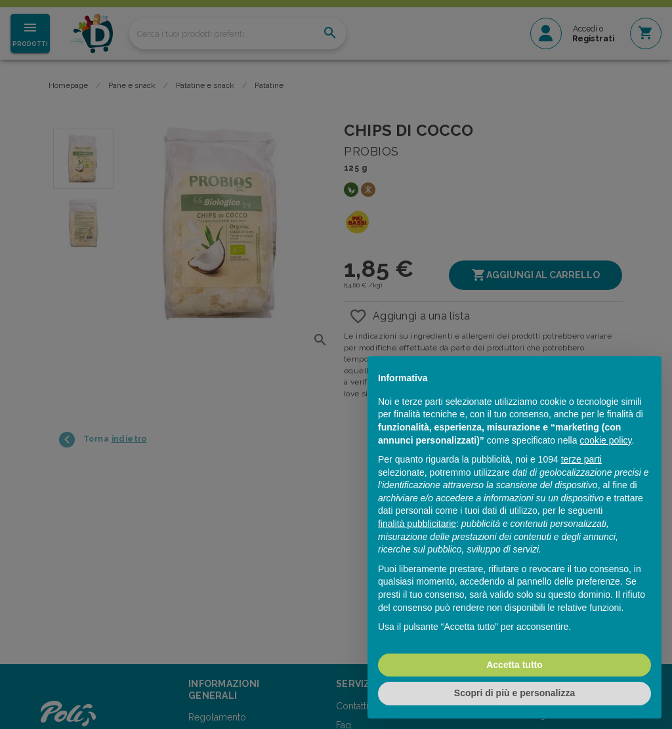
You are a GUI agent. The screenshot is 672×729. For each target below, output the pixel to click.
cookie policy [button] (605, 440)
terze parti (581, 459)
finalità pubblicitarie (417, 523)
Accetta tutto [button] (514, 664)
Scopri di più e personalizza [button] (514, 693)
